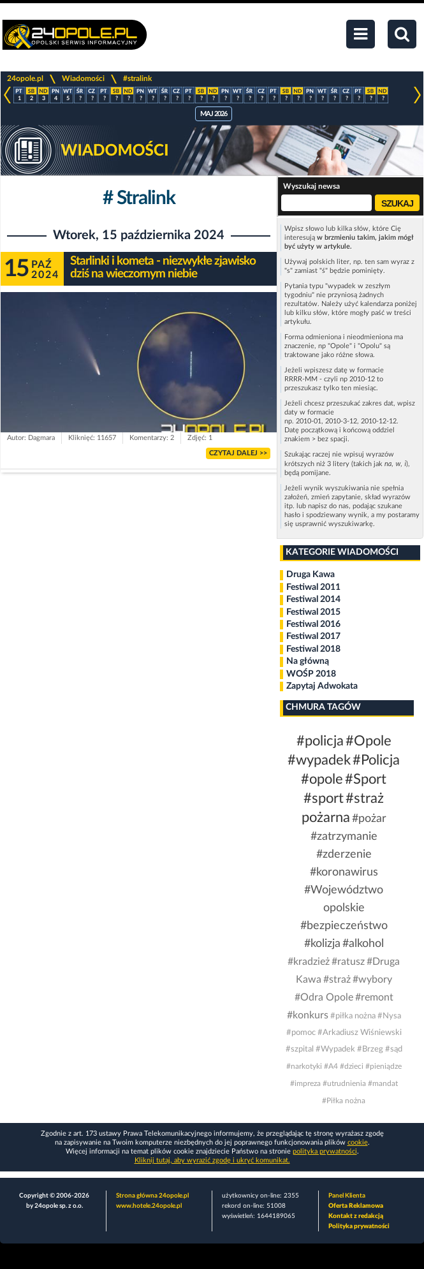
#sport (323, 798)
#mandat (383, 1083)
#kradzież (309, 962)
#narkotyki (304, 1066)
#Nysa (389, 1016)
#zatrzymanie (344, 836)
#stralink (137, 78)
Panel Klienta (346, 1195)
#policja (320, 741)
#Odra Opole (324, 997)
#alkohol (363, 944)
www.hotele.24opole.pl (149, 1206)
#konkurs (307, 1015)
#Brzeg (370, 1049)
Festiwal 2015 (313, 612)
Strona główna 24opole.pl (152, 1195)
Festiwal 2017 (313, 636)
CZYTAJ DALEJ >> (238, 453)
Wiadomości (83, 78)
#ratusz (348, 962)
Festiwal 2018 (313, 649)
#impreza (305, 1083)
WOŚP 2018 (311, 674)
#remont (374, 997)
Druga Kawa (310, 574)
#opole (322, 779)
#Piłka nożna (343, 1100)
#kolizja (322, 944)
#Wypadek (335, 1049)
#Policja (376, 760)
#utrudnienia (344, 1083)
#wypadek (319, 760)
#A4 (331, 1066)
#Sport (365, 779)
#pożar (369, 819)
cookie (357, 1142)
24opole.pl (25, 78)
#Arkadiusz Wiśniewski (360, 1033)
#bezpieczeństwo (344, 926)
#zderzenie (344, 854)
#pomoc (301, 1033)
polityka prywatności (325, 1151)
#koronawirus (344, 872)
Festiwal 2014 (313, 599)
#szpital (300, 1049)
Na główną (307, 661)
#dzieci (351, 1066)
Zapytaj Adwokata (322, 686)
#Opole (368, 741)
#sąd (393, 1049)
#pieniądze (383, 1066)
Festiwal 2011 (313, 587)
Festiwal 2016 (313, 624)
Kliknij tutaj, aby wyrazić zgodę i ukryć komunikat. (212, 1160)
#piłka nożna (353, 1016)
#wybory (372, 979)
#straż (337, 979)
